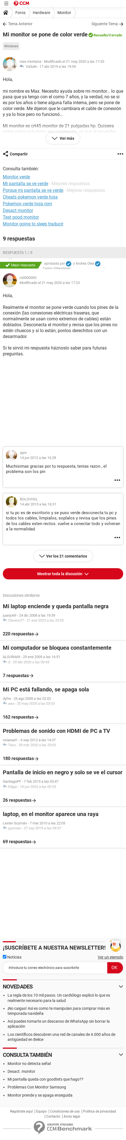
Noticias (12, 957)
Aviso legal (72, 1116)
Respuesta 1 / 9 (17, 252)
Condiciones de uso (65, 1111)
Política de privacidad (99, 1111)
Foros (20, 12)
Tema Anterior (20, 24)
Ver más (66, 138)
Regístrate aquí (21, 1111)
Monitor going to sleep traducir (33, 224)
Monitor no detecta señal (29, 1063)
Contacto (53, 1116)
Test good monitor (21, 217)
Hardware (41, 12)
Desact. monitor (21, 1071)
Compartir (19, 154)
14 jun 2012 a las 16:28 (38, 458)
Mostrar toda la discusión (60, 574)
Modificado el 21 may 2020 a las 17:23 (50, 283)
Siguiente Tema (105, 24)
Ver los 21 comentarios (66, 556)
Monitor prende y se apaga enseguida (40, 1095)
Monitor (64, 12)
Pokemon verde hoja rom (27, 203)
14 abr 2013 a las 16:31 (38, 504)
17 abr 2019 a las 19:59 (57, 66)
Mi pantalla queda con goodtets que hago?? (45, 1079)
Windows (11, 46)
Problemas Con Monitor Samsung (37, 1087)
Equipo (41, 1111)
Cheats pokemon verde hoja (30, 197)
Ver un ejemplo (110, 957)
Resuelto (101, 35)
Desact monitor (18, 210)
